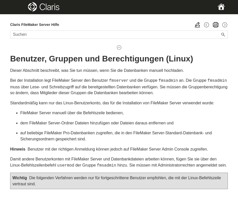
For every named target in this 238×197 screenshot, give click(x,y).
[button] (223, 34)
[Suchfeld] (119, 34)
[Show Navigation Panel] (20, 7)
